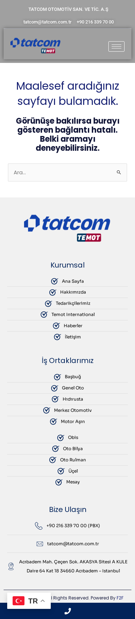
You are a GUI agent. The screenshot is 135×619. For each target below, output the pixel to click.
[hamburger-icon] (116, 46)
